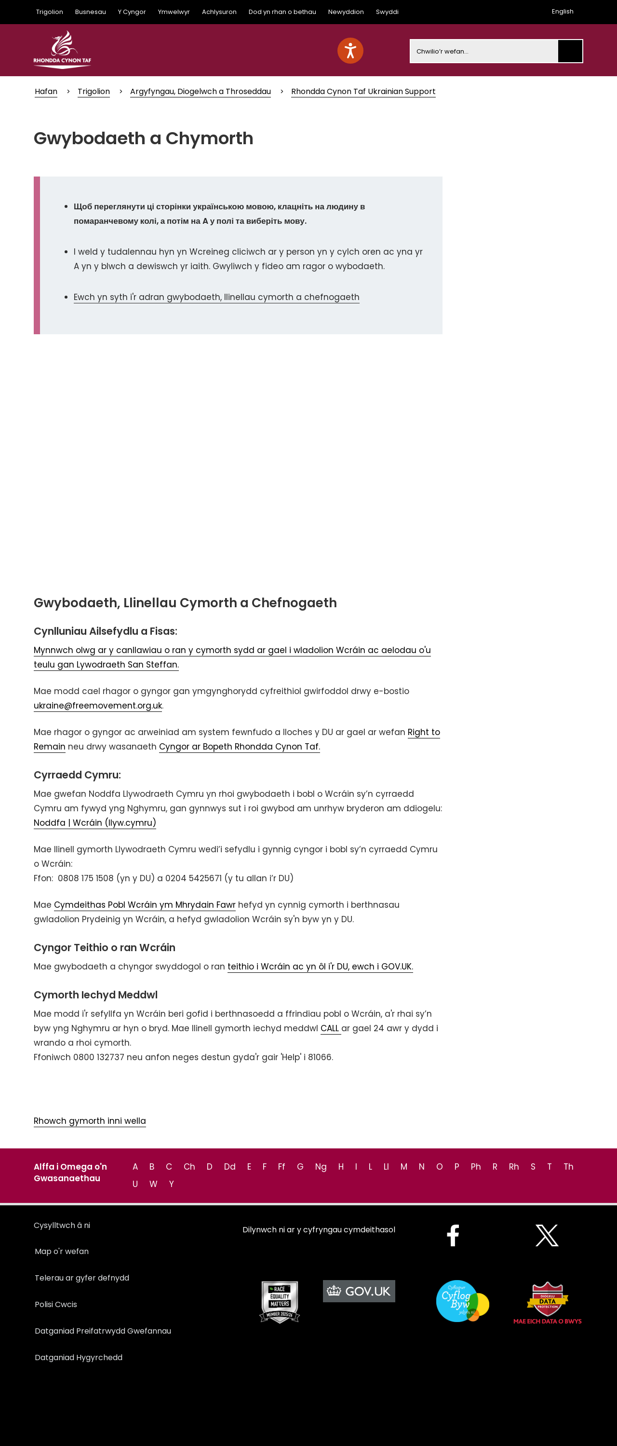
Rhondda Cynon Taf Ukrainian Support (363, 91)
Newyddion (346, 11)
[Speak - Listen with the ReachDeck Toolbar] (350, 51)
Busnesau (90, 11)
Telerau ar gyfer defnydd (82, 1277)
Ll (386, 1167)
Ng (321, 1167)
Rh (514, 1167)
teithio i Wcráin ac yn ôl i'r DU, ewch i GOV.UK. (320, 966)
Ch (189, 1167)
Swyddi (387, 11)
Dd (230, 1167)
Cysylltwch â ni (62, 1225)
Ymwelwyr (174, 11)
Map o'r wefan (62, 1251)
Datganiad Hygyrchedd (78, 1357)
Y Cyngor (132, 11)
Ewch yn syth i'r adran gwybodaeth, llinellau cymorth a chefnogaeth (217, 297)
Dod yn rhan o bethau (282, 11)
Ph (476, 1167)
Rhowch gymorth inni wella (90, 1121)
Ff (281, 1167)
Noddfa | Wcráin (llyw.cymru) (95, 823)
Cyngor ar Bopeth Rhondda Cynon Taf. (239, 746)
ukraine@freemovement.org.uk (98, 705)
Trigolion (49, 11)
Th (568, 1167)
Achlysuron (219, 11)
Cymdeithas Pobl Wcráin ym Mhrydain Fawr (145, 905)
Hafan (46, 91)
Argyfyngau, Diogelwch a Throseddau (200, 91)
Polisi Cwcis (56, 1304)
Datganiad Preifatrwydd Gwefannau (103, 1331)
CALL (331, 1028)
